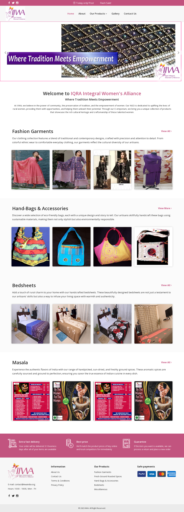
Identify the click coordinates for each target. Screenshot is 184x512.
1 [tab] (86, 77)
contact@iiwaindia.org (25, 484)
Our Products (97, 13)
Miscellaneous (100, 489)
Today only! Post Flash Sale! (92, 3)
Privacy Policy (57, 485)
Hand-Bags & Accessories (106, 480)
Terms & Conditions (60, 480)
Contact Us (130, 13)
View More (165, 208)
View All (166, 131)
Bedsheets (99, 485)
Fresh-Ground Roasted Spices (108, 476)
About (82, 13)
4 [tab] (97, 77)
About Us (55, 472)
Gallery (116, 13)
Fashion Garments (102, 472)
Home (70, 13)
